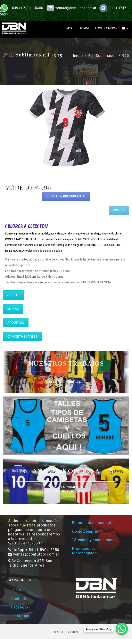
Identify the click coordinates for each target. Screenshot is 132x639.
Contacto (19, 599)
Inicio (78, 56)
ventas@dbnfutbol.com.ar (75, 8)
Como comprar (85, 531)
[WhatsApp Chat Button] (122, 629)
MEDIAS (13, 309)
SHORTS (13, 295)
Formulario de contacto (93, 523)
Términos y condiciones (93, 540)
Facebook (20, 607)
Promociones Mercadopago (84, 551)
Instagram (20, 616)
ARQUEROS (15, 322)
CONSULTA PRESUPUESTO (66, 196)
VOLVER (119, 210)
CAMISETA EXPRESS (22, 336)
